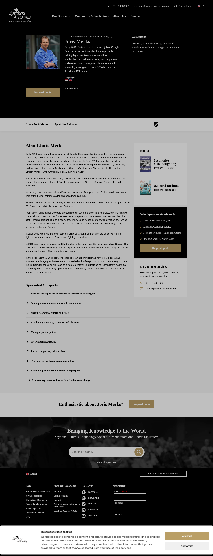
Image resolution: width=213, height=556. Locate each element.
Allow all (187, 537)
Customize (187, 547)
